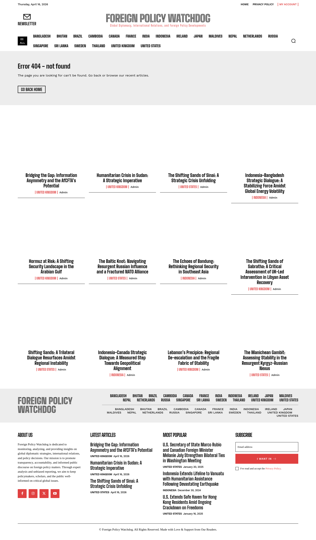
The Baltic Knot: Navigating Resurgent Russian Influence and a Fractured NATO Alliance (122, 269)
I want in (267, 463)
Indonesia (260, 199)
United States (188, 189)
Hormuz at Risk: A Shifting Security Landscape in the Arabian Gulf (51, 269)
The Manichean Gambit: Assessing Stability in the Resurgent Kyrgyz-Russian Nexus (265, 362)
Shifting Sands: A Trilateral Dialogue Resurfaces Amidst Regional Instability (51, 360)
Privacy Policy (273, 473)
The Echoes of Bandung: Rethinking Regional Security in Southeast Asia (194, 269)
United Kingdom (46, 194)
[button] (293, 41)
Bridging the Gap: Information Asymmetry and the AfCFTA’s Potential (51, 183)
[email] (266, 451)
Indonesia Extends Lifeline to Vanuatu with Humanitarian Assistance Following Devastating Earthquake (193, 483)
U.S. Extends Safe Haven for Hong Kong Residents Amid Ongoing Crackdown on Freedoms (190, 507)
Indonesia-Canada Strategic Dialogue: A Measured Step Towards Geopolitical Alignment (122, 362)
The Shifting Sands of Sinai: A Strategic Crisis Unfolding (193, 180)
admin (63, 194)
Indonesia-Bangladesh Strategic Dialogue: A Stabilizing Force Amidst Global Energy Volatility (265, 185)
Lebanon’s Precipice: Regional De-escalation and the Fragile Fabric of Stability (193, 360)
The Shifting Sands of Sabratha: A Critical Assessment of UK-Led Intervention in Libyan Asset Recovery (265, 274)
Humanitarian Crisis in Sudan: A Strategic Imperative (122, 180)
